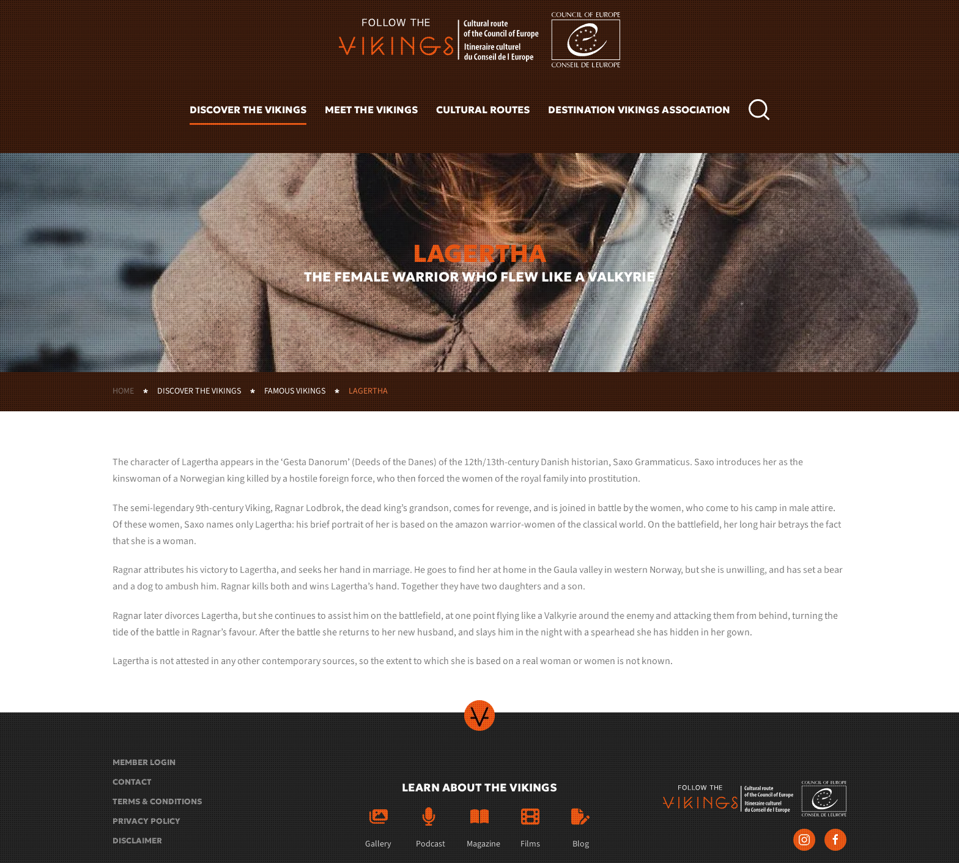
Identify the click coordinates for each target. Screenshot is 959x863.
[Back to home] (479, 39)
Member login (144, 762)
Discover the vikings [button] (248, 109)
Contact (132, 782)
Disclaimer (137, 840)
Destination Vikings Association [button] (639, 109)
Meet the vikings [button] (371, 109)
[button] (759, 110)
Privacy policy (146, 821)
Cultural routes (483, 109)
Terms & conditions (157, 801)
